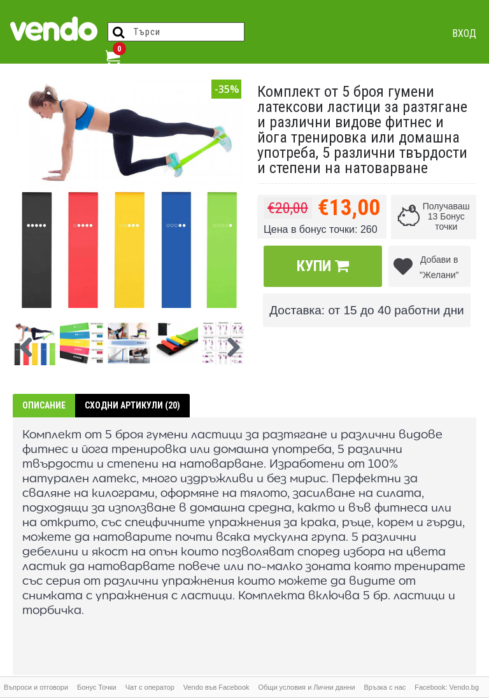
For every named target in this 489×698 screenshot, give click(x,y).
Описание (44, 405)
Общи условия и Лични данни (306, 687)
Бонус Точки (97, 687)
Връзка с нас (385, 687)
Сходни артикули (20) (132, 405)
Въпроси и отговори (36, 687)
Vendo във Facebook (216, 687)
